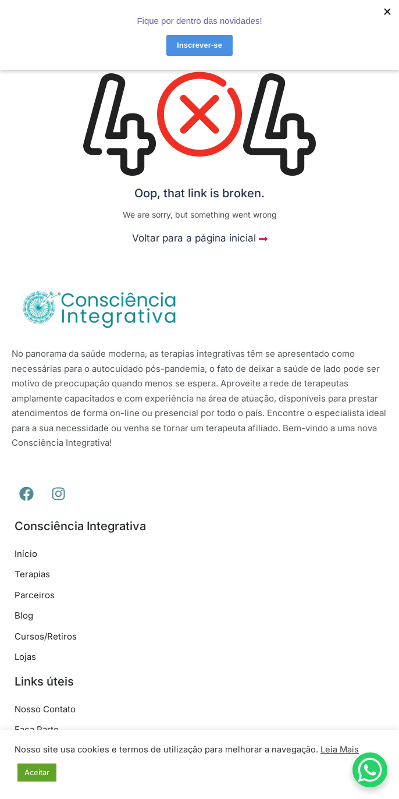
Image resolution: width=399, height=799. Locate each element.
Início (26, 553)
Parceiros (35, 595)
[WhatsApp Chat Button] (369, 769)
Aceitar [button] (36, 772)
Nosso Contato (45, 709)
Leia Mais (339, 749)
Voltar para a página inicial (200, 238)
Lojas (25, 656)
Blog (24, 615)
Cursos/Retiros (46, 636)
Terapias (32, 574)
